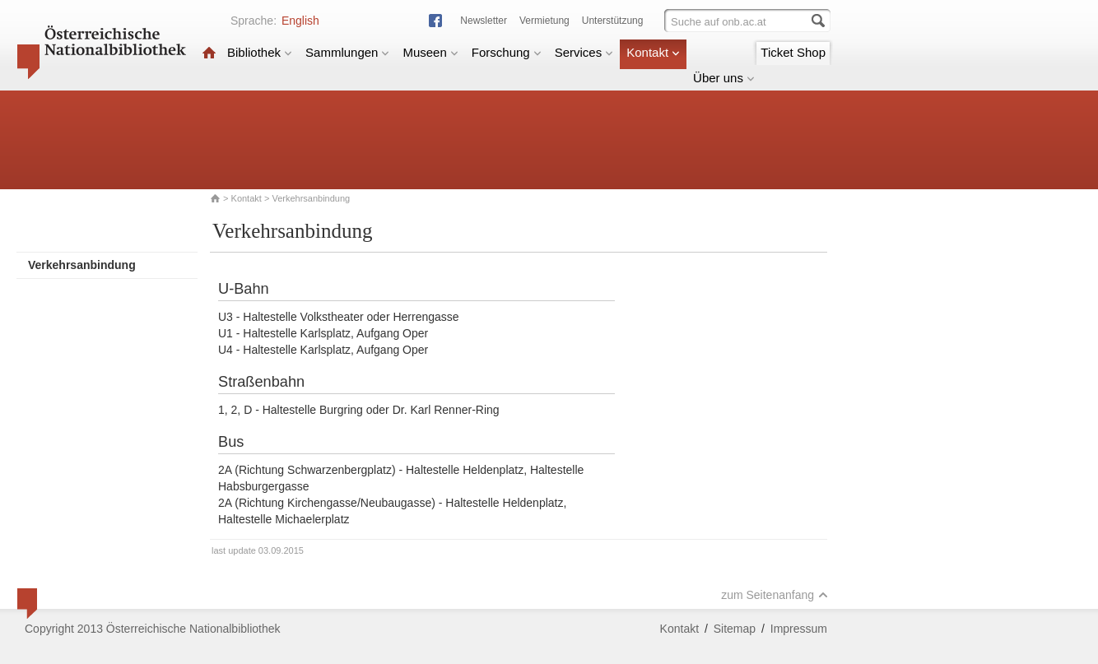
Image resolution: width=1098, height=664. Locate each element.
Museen (430, 52)
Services (584, 52)
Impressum (798, 628)
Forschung (507, 52)
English (300, 20)
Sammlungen (347, 52)
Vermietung (544, 20)
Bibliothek (259, 52)
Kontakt (653, 52)
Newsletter (483, 20)
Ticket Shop (793, 52)
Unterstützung (613, 20)
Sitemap (735, 628)
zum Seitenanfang (774, 594)
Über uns (724, 78)
